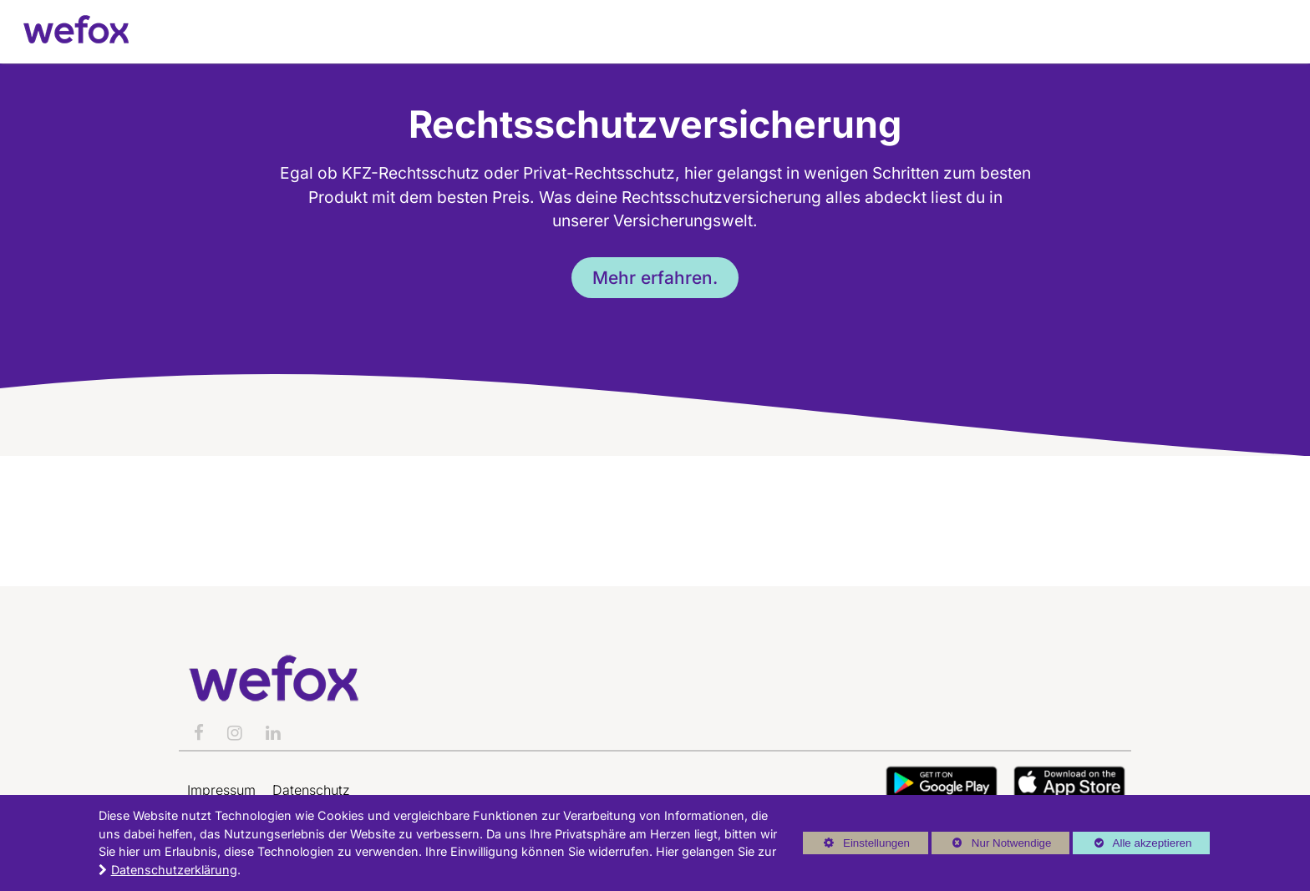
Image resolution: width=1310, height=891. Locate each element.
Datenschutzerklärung (174, 870)
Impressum (221, 790)
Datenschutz (311, 790)
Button (941, 782)
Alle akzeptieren (1132, 843)
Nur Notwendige (991, 845)
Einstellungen (856, 845)
